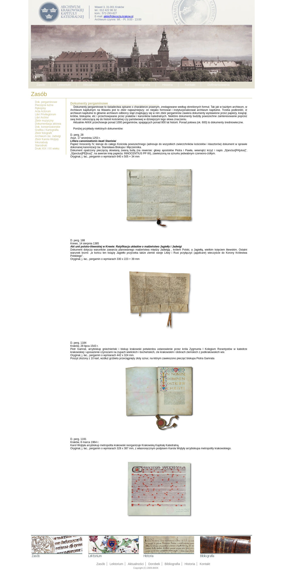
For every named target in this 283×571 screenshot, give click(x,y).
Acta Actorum (43, 111)
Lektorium (64, 84)
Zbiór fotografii (43, 133)
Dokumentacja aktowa (48, 123)
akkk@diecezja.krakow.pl (118, 16)
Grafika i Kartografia (47, 129)
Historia (167, 84)
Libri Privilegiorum (45, 114)
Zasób (40, 84)
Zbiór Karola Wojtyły (47, 139)
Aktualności (91, 84)
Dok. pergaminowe (46, 102)
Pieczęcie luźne (44, 105)
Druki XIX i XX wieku (47, 148)
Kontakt (190, 84)
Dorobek (117, 84)
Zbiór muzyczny (44, 120)
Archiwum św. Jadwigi (48, 136)
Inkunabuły (41, 142)
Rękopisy (40, 108)
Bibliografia (142, 84)
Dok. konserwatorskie (47, 126)
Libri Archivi (41, 117)
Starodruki (41, 145)
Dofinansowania (218, 84)
